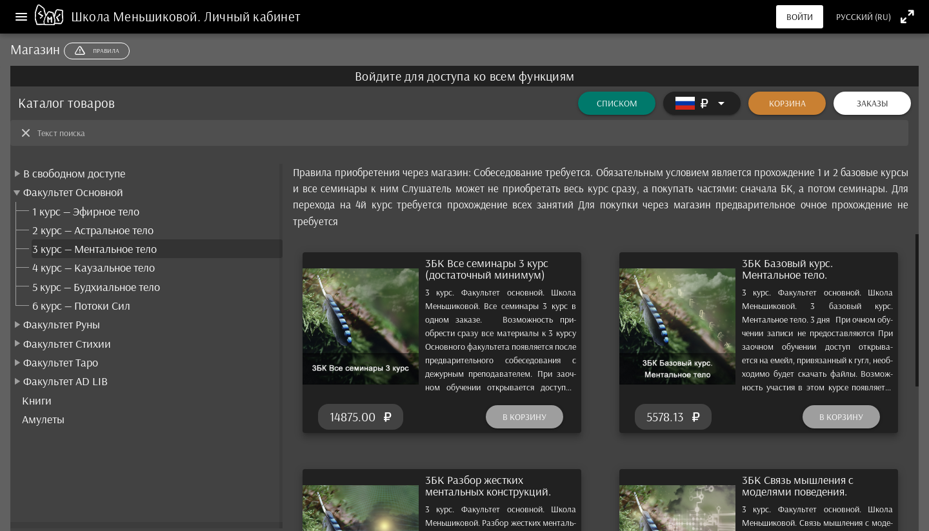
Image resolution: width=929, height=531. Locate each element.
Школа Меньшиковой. (137, 16)
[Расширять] (702, 103)
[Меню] (21, 16)
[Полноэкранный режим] (907, 16)
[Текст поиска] (469, 133)
